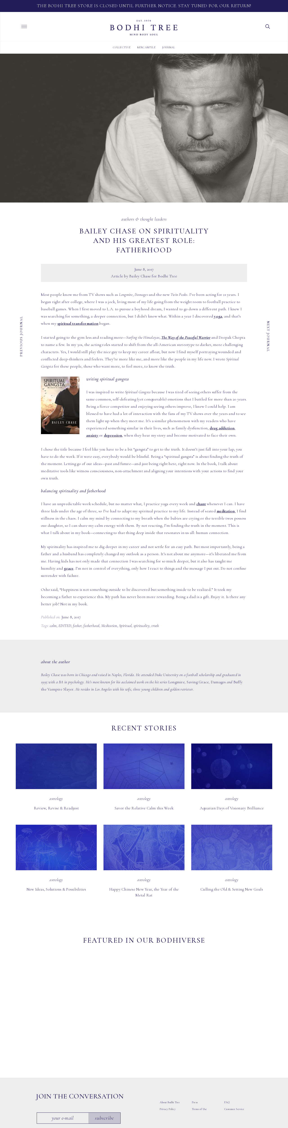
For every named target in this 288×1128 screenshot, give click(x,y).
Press (195, 1047)
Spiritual (125, 625)
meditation (226, 511)
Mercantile (146, 47)
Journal (168, 47)
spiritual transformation (77, 323)
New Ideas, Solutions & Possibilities (56, 889)
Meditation (109, 625)
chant (201, 503)
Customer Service (234, 1054)
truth (155, 625)
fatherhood (91, 625)
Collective (122, 47)
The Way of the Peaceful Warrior (185, 337)
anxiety (92, 435)
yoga (218, 316)
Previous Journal (21, 336)
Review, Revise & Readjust (56, 808)
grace (68, 568)
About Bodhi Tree (170, 1047)
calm (53, 625)
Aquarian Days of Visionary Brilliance (232, 808)
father (77, 625)
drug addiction (222, 428)
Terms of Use (199, 1054)
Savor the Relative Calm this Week (144, 808)
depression (113, 435)
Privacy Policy (168, 1054)
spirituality (142, 625)
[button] (268, 26)
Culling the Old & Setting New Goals (231, 889)
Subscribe (105, 1063)
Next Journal (268, 336)
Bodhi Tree (144, 27)
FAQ (227, 1047)
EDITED (64, 625)
